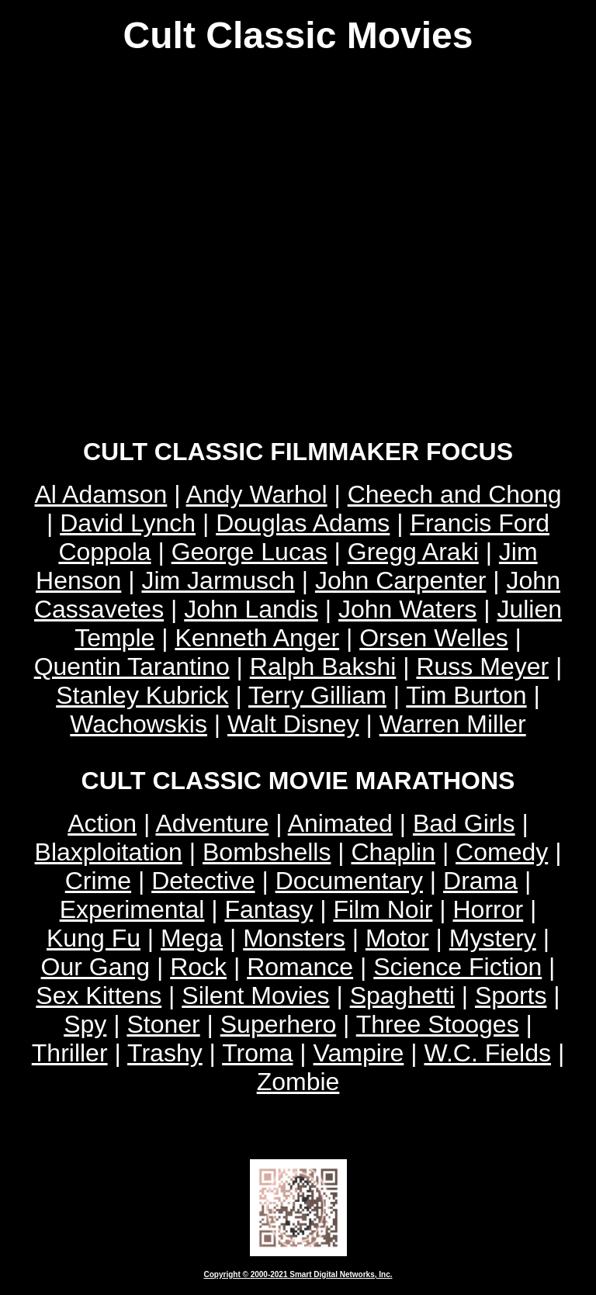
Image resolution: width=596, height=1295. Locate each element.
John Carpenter (401, 580)
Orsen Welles (433, 638)
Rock (198, 967)
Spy (85, 1024)
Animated (340, 823)
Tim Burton (466, 695)
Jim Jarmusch (217, 580)
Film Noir (382, 909)
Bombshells (267, 852)
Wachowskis (138, 724)
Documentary (349, 881)
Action (102, 823)
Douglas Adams (303, 523)
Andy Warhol (256, 494)
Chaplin (393, 852)
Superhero (278, 1024)
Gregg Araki (413, 552)
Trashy (165, 1053)
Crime (98, 881)
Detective (203, 881)
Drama (480, 881)
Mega (192, 938)
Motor (397, 938)
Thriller (70, 1053)
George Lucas (249, 552)
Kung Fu (93, 938)
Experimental (132, 909)
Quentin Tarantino (132, 666)
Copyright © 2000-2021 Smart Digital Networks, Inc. (298, 1274)
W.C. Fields (487, 1053)
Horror (487, 909)
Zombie (298, 1082)
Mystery (492, 938)
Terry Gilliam (317, 695)
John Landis (251, 609)
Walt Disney (293, 724)
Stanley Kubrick (142, 695)
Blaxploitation (108, 852)
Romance (300, 967)
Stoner (162, 1024)
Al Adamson (101, 494)
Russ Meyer (482, 666)
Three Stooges (437, 1024)
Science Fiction (457, 967)
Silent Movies (255, 995)
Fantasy (268, 909)
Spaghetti (402, 995)
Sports (510, 995)
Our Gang (96, 967)
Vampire (359, 1053)
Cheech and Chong (455, 494)
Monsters (294, 938)
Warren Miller (452, 724)
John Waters (407, 609)
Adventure (212, 823)
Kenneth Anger (257, 638)
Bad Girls (464, 823)
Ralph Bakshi (323, 666)
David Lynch (128, 523)
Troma (257, 1053)
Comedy (502, 852)
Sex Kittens (98, 995)
